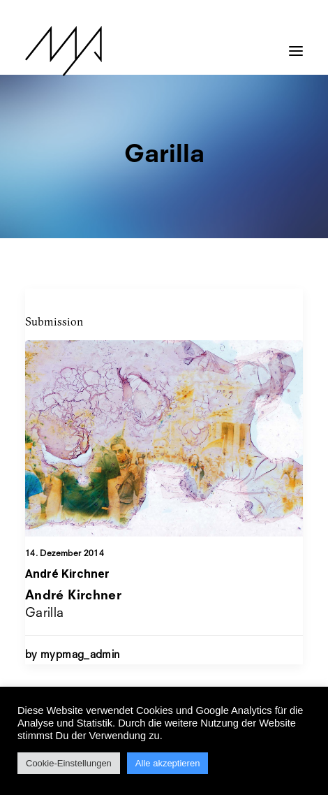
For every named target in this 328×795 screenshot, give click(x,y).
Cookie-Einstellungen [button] (69, 763)
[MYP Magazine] (63, 51)
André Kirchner (67, 574)
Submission (54, 321)
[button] (296, 44)
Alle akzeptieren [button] (167, 763)
